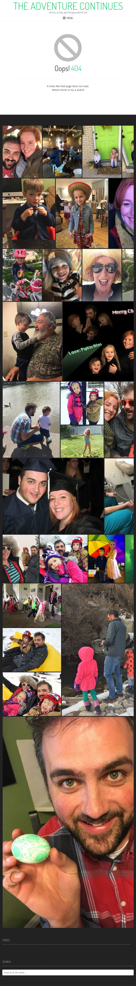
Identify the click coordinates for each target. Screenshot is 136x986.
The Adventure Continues (68, 6)
